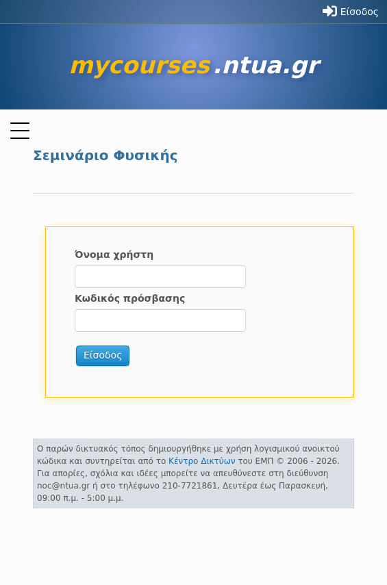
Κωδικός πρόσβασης (130, 298)
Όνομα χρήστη (114, 254)
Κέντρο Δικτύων (201, 461)
